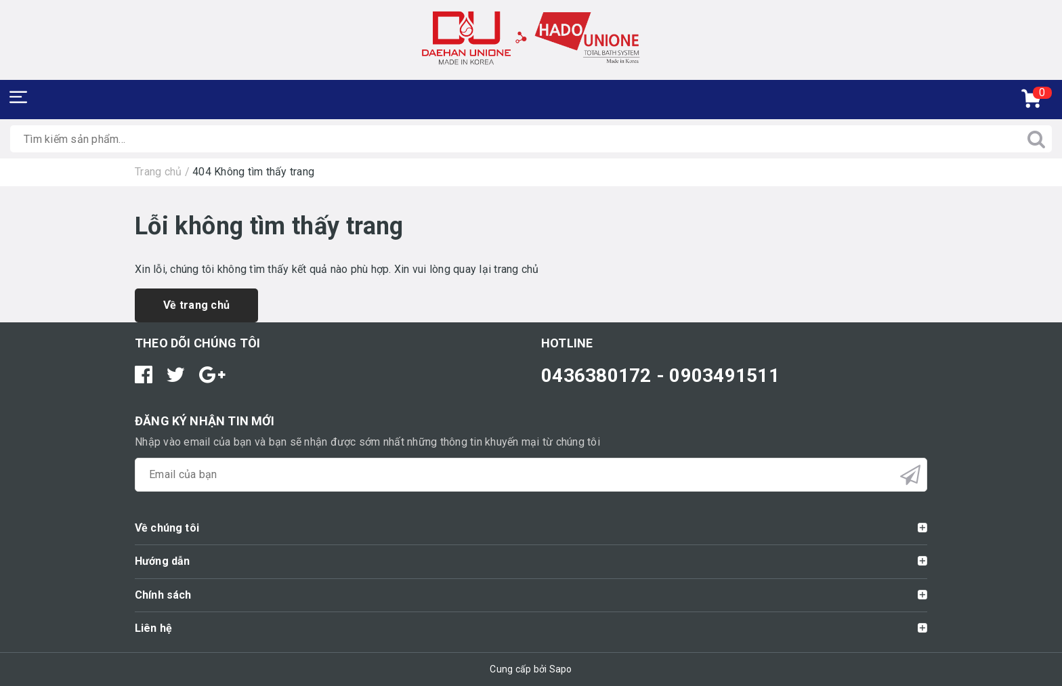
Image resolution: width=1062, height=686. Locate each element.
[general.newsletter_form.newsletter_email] (531, 475)
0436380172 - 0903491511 (660, 375)
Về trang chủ (196, 305)
